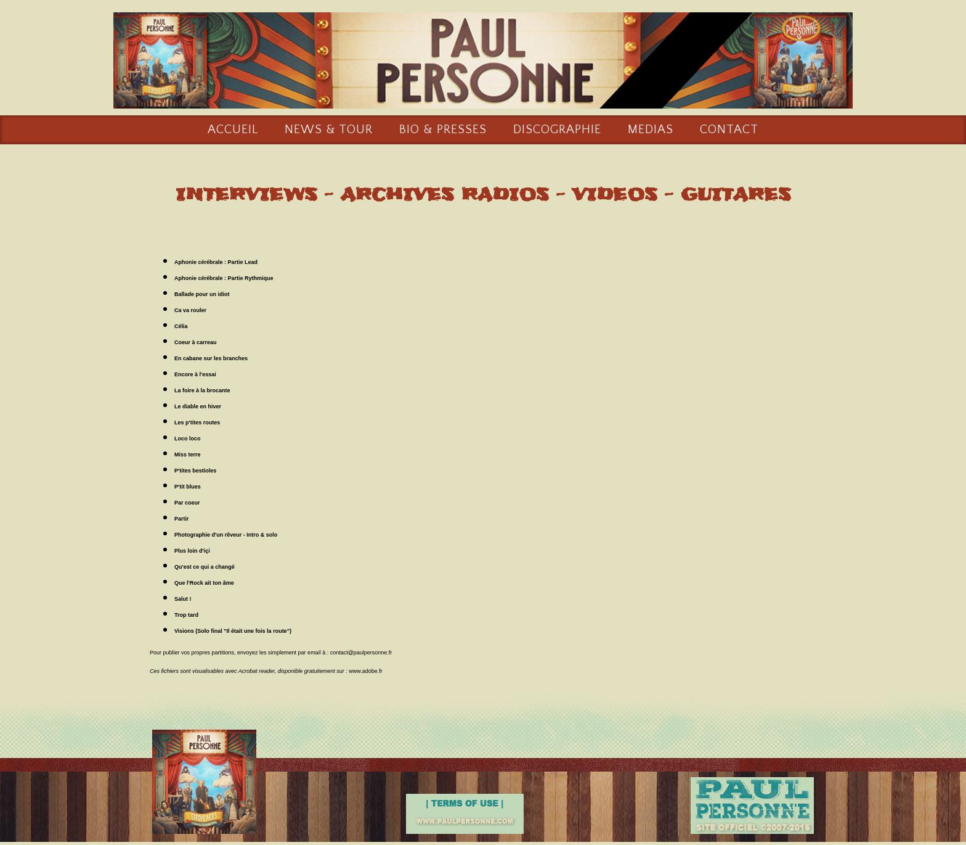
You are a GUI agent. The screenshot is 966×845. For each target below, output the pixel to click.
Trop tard (186, 615)
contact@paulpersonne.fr (361, 653)
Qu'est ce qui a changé (204, 567)
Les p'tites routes (197, 423)
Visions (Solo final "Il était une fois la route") (232, 632)
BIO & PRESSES (443, 130)
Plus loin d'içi (192, 551)
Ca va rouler (190, 311)
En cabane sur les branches (211, 359)
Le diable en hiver (197, 407)
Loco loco (187, 439)
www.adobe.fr (366, 672)
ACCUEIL (233, 130)
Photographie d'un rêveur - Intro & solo (225, 535)
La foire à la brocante (202, 391)
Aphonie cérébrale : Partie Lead (216, 263)
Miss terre (187, 455)
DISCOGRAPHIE (557, 130)
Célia (181, 327)
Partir (181, 519)
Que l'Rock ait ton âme (204, 583)
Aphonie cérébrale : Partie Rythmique (224, 279)
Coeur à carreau (195, 343)
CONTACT (729, 130)
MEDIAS (650, 130)
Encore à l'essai (195, 375)
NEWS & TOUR (329, 130)
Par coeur (187, 503)
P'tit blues (187, 487)
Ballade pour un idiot (202, 295)
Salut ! (183, 599)
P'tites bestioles (195, 471)
